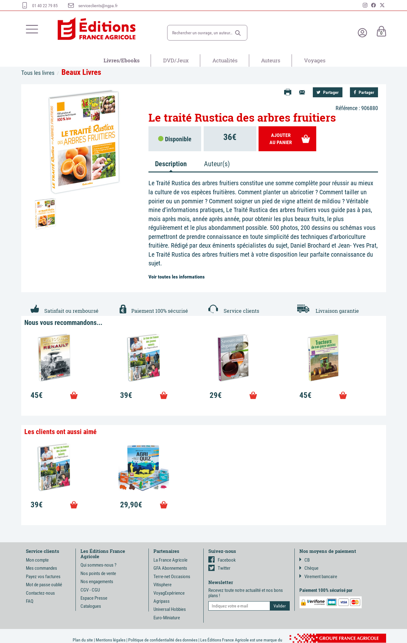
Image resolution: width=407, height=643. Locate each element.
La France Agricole (170, 560)
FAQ (29, 601)
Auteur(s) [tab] (217, 164)
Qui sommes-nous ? (98, 565)
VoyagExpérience (169, 593)
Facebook (222, 560)
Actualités (225, 60)
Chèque (308, 568)
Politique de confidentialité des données (162, 639)
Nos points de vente (98, 573)
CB (304, 560)
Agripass (161, 601)
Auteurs (270, 60)
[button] (238, 33)
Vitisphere (162, 584)
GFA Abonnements (170, 568)
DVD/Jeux (176, 60)
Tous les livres (38, 72)
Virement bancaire (318, 576)
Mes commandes (41, 568)
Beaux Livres (81, 72)
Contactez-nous (40, 593)
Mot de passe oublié (44, 584)
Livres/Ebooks (122, 60)
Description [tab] (171, 164)
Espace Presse (93, 598)
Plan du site (83, 639)
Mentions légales (110, 639)
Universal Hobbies (169, 609)
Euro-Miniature (166, 618)
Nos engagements (96, 581)
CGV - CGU (90, 590)
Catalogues (90, 606)
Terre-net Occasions (171, 576)
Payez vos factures (43, 576)
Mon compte (37, 560)
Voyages (315, 60)
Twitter (219, 568)
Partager (328, 92)
